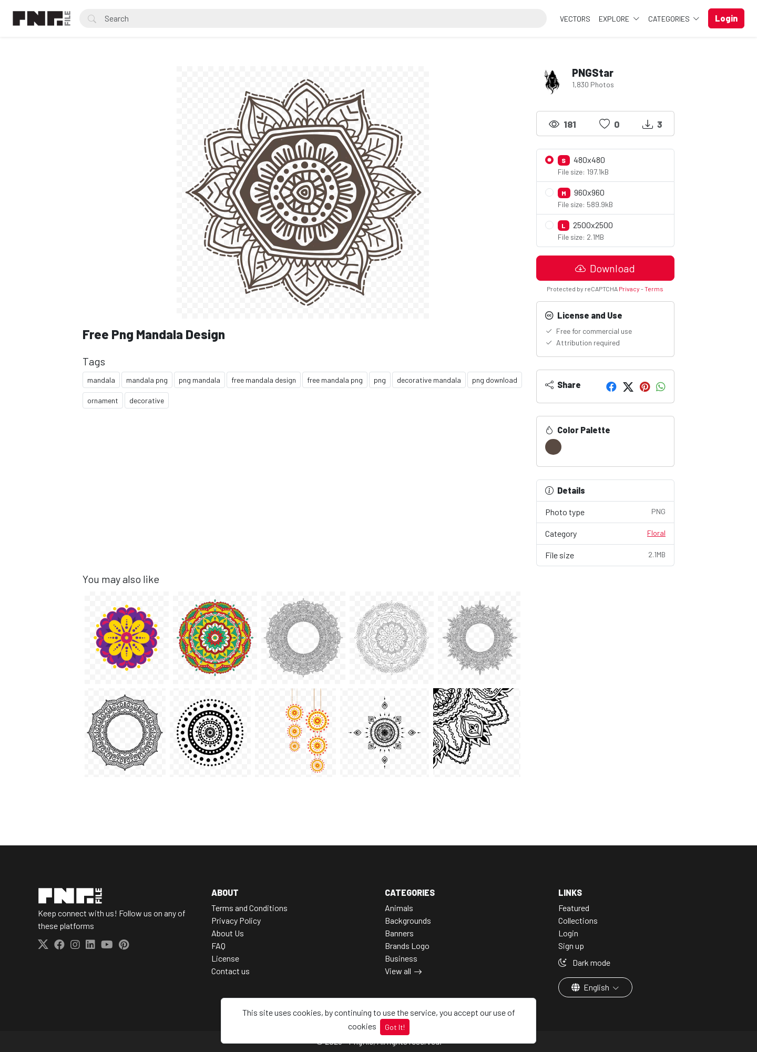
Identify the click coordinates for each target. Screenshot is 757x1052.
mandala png (147, 379)
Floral (656, 532)
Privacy (629, 288)
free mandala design (263, 379)
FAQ (218, 946)
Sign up (571, 946)
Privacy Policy (236, 920)
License (225, 958)
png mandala (199, 379)
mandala (101, 379)
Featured (573, 908)
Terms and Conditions (249, 908)
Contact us (230, 971)
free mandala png (335, 379)
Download (605, 268)
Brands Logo (407, 946)
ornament (102, 400)
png (380, 379)
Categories (669, 18)
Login (568, 933)
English (591, 987)
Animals (399, 908)
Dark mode (584, 962)
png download (494, 379)
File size (605, 554)
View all (398, 971)
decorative (146, 400)
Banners (399, 933)
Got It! (395, 1027)
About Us (227, 933)
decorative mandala (429, 379)
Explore (615, 18)
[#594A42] (553, 447)
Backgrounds (408, 920)
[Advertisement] (303, 499)
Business (401, 958)
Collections (578, 920)
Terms (654, 288)
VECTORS (575, 18)
